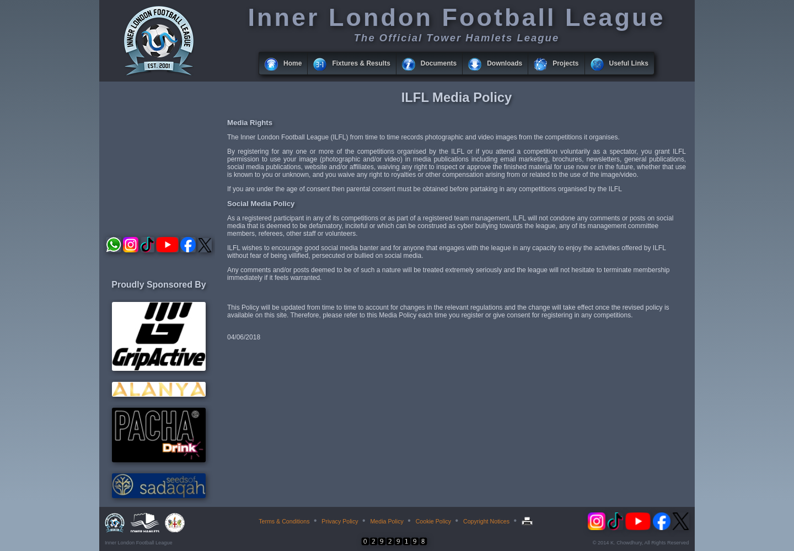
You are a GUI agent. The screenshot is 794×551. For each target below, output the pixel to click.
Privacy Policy (339, 521)
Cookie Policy (434, 521)
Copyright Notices (486, 521)
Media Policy (386, 521)
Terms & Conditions (284, 521)
